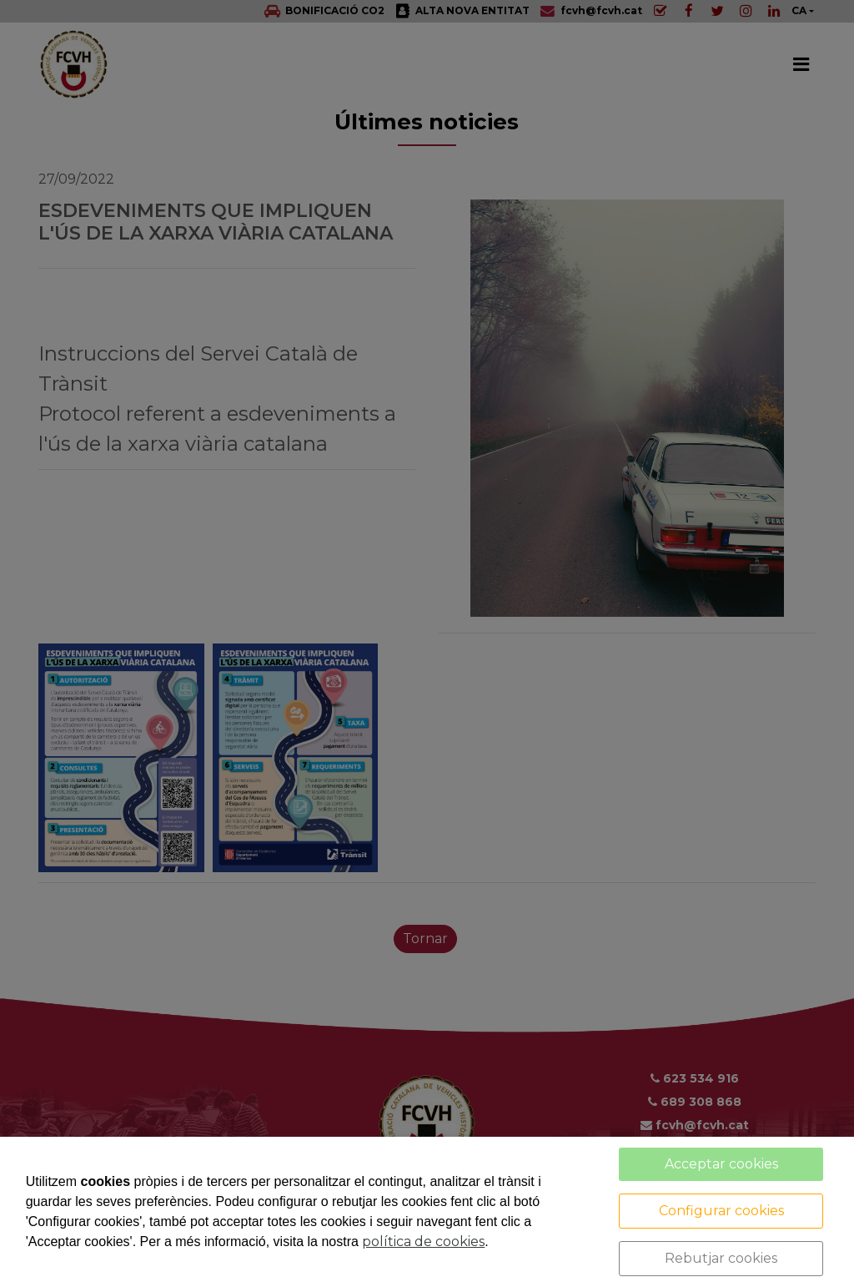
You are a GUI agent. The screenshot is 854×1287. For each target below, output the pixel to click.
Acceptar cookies (721, 1164)
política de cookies (423, 1241)
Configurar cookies (721, 1211)
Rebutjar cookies (721, 1258)
